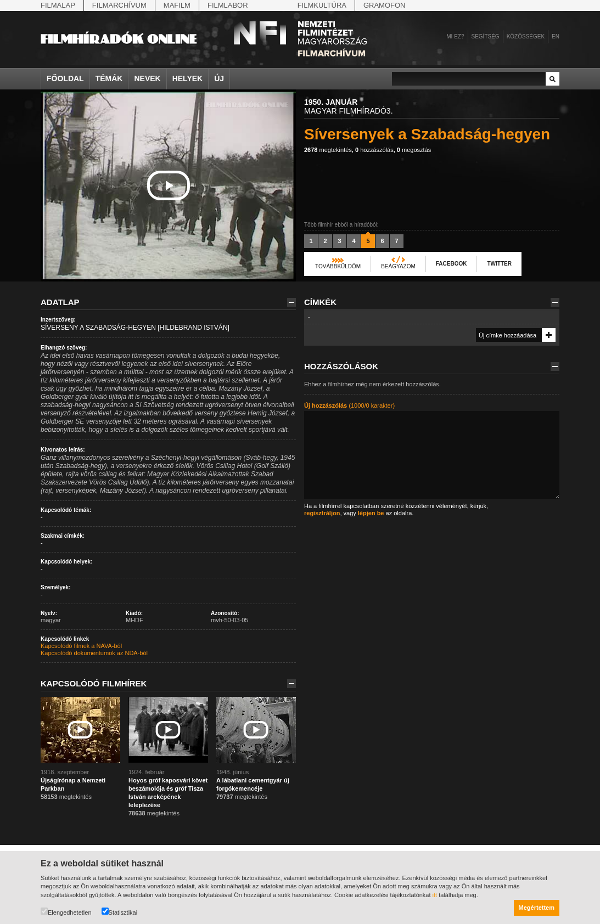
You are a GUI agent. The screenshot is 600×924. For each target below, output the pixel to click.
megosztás (414, 150)
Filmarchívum (119, 5)
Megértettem (536, 907)
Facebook (451, 264)
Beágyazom (398, 266)
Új (219, 78)
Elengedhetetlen (66, 912)
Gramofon (384, 5)
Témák (109, 78)
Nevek (147, 78)
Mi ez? (455, 36)
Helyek (187, 78)
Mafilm (177, 5)
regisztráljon (322, 513)
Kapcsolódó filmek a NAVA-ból (81, 646)
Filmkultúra (322, 5)
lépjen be (371, 513)
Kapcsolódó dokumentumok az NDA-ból (94, 653)
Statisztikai (120, 912)
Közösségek (526, 36)
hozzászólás (374, 150)
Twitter (499, 264)
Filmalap (58, 5)
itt (435, 895)
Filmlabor (228, 5)
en (555, 36)
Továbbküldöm (338, 266)
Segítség (486, 36)
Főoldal (65, 78)
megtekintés (328, 150)
